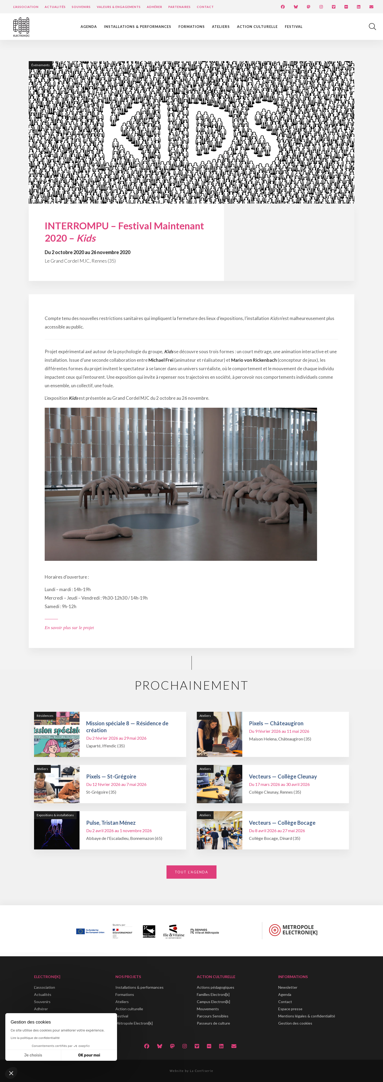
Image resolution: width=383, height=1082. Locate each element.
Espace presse (290, 1009)
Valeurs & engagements (119, 7)
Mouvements (208, 1009)
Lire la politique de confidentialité (35, 1038)
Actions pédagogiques (215, 987)
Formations (191, 26)
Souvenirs (81, 7)
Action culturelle (257, 26)
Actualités (55, 7)
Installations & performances (137, 26)
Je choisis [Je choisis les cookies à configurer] (33, 1055)
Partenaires (179, 7)
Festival (294, 26)
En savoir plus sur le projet (69, 627)
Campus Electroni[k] (213, 1001)
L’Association (26, 7)
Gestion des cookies (295, 1023)
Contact (205, 7)
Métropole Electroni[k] (134, 1023)
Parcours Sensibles (212, 1016)
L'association (44, 987)
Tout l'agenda (191, 872)
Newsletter (287, 987)
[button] (11, 1073)
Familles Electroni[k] (213, 994)
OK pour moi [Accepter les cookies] (89, 1055)
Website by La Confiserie (191, 1070)
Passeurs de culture (213, 1023)
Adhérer (154, 7)
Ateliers (221, 26)
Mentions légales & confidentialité (306, 1016)
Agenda (89, 26)
